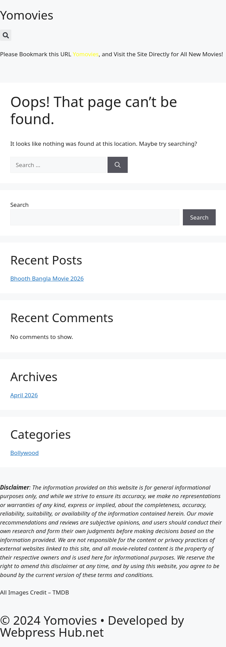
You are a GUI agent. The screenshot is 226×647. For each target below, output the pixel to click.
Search (19, 205)
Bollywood (24, 453)
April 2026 (24, 395)
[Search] (118, 165)
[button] (5, 35)
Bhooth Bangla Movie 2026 (47, 278)
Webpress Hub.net (52, 632)
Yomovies (26, 15)
